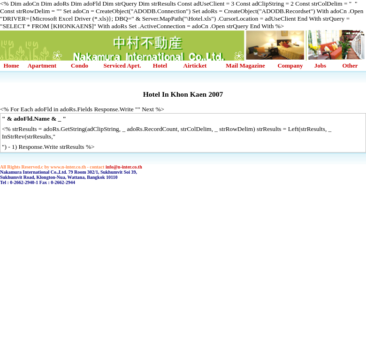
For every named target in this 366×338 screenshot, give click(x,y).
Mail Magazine (245, 65)
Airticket (195, 65)
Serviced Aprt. (122, 65)
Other (350, 65)
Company (290, 65)
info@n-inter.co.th (124, 166)
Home (11, 65)
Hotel (160, 65)
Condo (79, 65)
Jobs (320, 65)
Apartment (42, 65)
